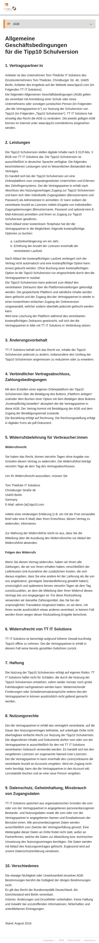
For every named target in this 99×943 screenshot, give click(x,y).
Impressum (90, 940)
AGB (61, 940)
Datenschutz (73, 940)
